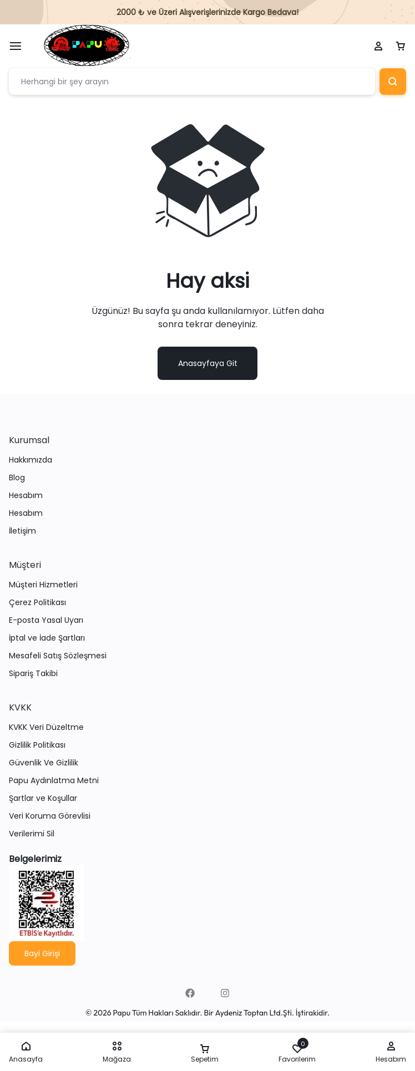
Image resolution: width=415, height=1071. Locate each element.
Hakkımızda (30, 460)
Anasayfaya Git (207, 363)
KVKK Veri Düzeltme (46, 727)
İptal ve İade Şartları (47, 638)
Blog (17, 478)
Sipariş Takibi (33, 673)
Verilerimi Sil (31, 834)
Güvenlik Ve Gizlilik (43, 763)
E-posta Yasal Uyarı (46, 620)
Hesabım (26, 495)
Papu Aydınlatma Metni (54, 780)
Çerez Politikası (37, 602)
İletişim (22, 531)
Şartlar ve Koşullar (43, 798)
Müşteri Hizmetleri (43, 585)
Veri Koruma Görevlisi (49, 816)
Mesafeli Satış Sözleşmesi (58, 656)
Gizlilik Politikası (37, 745)
